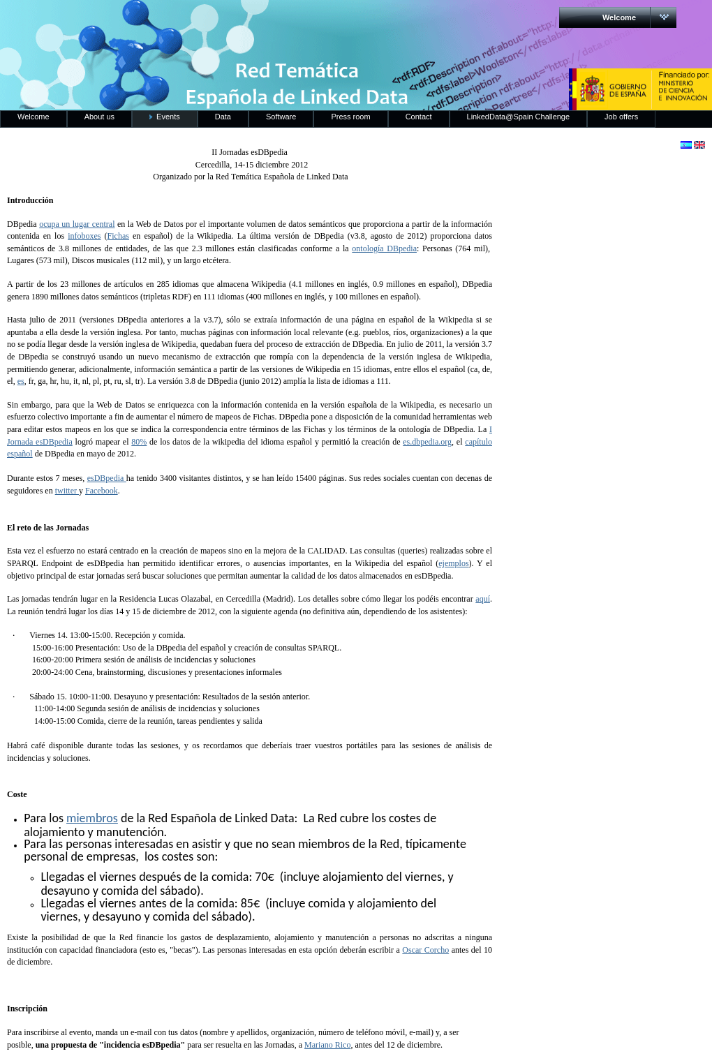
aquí (482, 599)
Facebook (101, 491)
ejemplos (453, 563)
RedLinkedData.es (145, 20)
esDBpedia (106, 478)
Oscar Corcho (425, 950)
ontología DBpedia (384, 248)
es (20, 381)
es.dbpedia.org (427, 442)
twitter (67, 491)
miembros (92, 818)
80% (139, 442)
